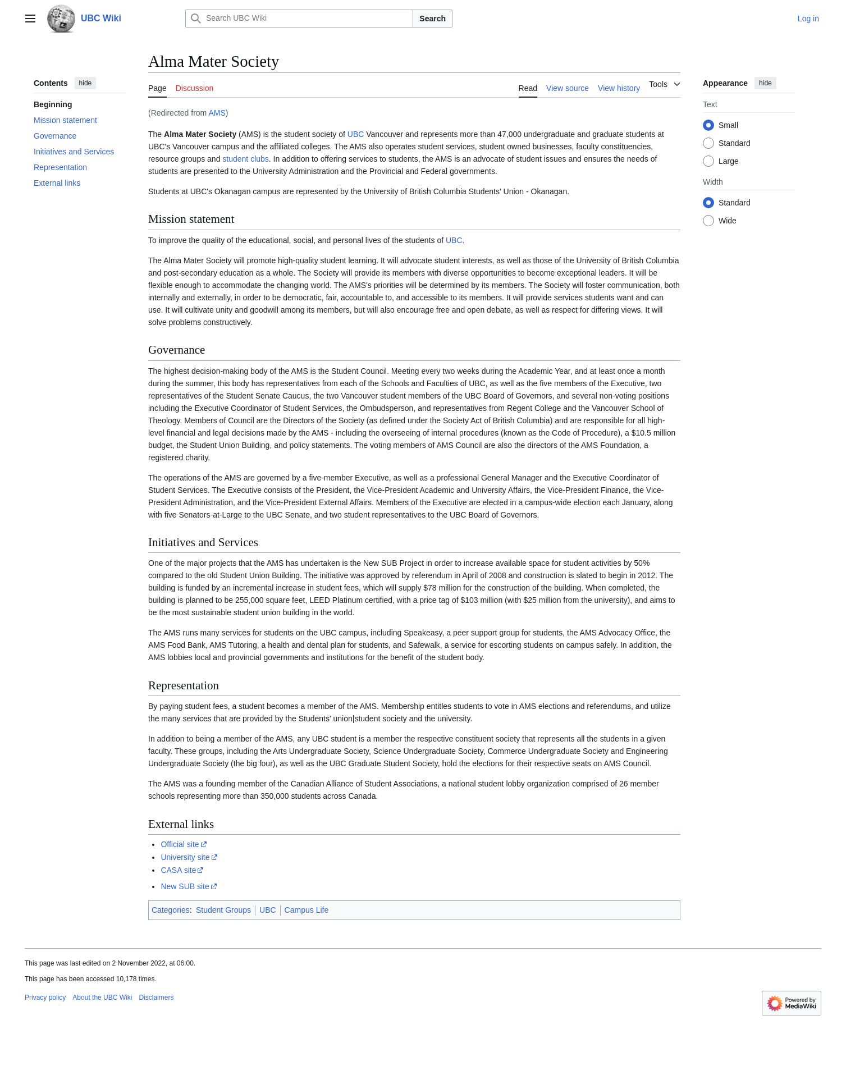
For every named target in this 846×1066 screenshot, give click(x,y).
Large (729, 161)
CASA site (178, 870)
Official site (180, 844)
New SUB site (185, 886)
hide (85, 83)
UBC (355, 134)
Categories (171, 909)
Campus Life (307, 909)
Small (728, 125)
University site (185, 857)
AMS (216, 112)
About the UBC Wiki (102, 997)
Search (432, 18)
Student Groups (223, 909)
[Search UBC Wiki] (299, 19)
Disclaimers (156, 997)
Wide (728, 220)
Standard (735, 143)
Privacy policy (45, 997)
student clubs (245, 158)
